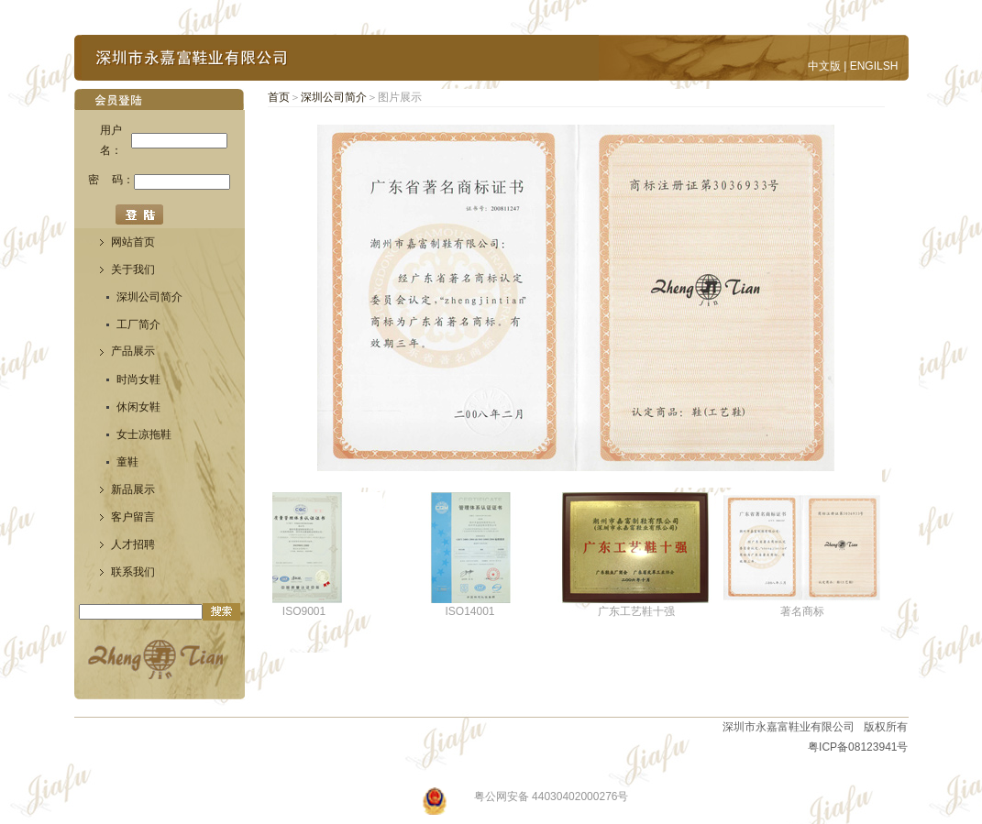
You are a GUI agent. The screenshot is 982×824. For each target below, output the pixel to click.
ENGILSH (874, 66)
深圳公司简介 (149, 297)
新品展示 (133, 489)
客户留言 (133, 517)
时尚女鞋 (138, 379)
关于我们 (133, 269)
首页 (279, 97)
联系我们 (133, 572)
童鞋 (127, 462)
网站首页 (133, 242)
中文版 (824, 66)
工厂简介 (138, 324)
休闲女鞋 (138, 407)
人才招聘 (133, 544)
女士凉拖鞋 (143, 434)
